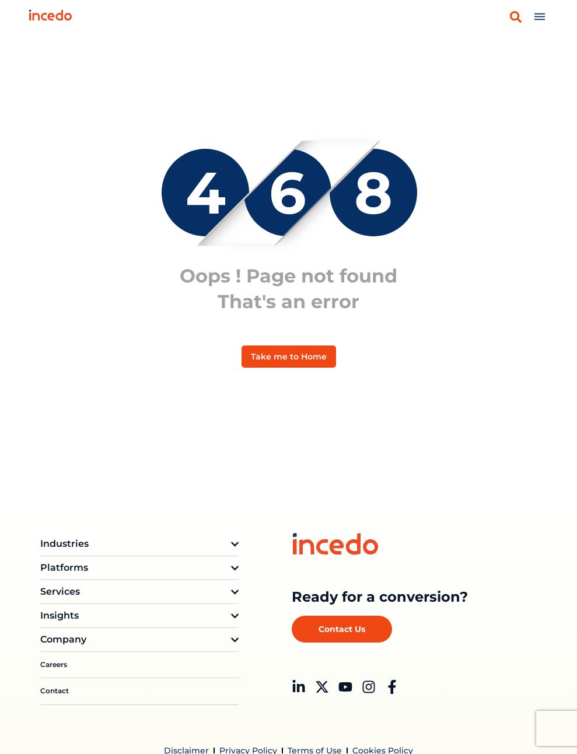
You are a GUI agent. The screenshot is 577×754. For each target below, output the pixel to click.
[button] (516, 17)
